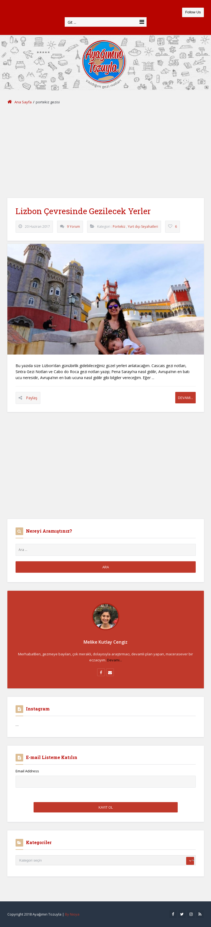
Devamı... (185, 397)
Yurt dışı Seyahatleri (143, 226)
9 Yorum (73, 226)
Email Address (27, 771)
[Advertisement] (105, 151)
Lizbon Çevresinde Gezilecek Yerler (83, 211)
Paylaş (31, 397)
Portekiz (119, 226)
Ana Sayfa (19, 102)
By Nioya (72, 914)
